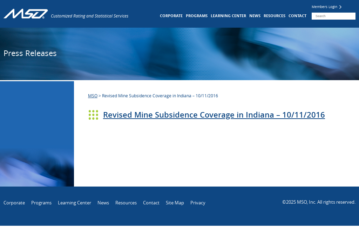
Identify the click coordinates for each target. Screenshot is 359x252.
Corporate (171, 15)
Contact (297, 15)
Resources (274, 15)
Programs (197, 15)
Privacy (197, 203)
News (254, 15)
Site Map (175, 203)
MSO (92, 95)
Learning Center (228, 15)
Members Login (326, 7)
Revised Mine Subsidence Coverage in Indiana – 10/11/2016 (214, 115)
